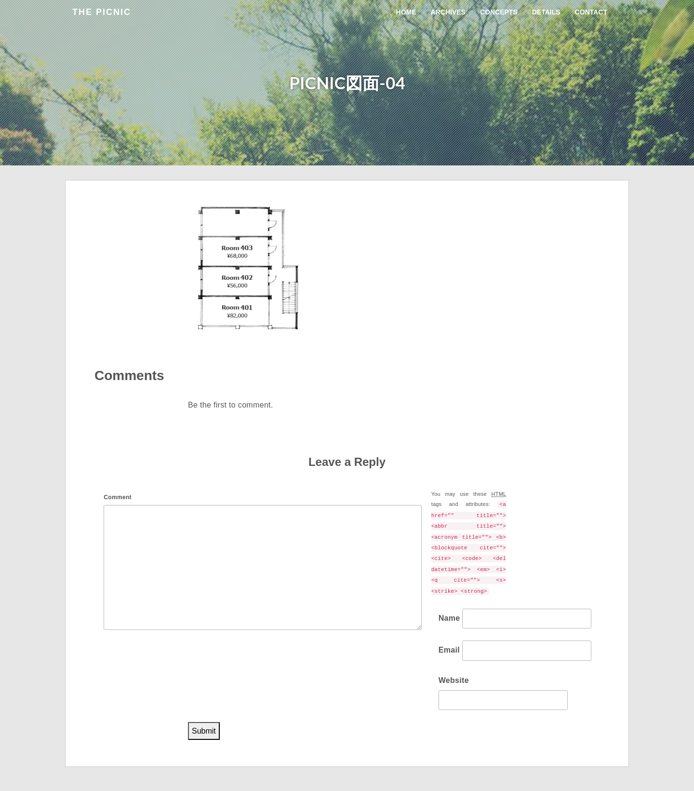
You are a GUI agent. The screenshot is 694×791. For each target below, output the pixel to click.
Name (449, 618)
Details (546, 12)
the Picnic (101, 12)
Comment (118, 497)
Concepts (499, 12)
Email (449, 650)
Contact (591, 12)
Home (406, 12)
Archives (448, 12)
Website (454, 680)
